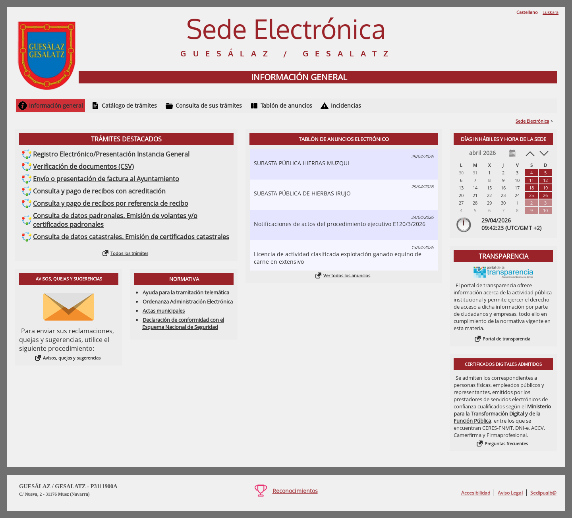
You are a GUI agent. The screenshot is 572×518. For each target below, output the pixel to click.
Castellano (527, 12)
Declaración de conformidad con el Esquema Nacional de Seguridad (183, 323)
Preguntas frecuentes (506, 443)
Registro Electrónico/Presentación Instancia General (111, 154)
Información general (56, 105)
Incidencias (346, 105)
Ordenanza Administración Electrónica (188, 301)
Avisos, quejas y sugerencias (71, 358)
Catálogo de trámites (129, 105)
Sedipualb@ (543, 492)
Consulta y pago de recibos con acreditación (99, 191)
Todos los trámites (129, 253)
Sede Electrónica (532, 121)
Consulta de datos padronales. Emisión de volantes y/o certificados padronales (115, 220)
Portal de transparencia (506, 339)
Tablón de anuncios (286, 105)
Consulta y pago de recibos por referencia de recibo (110, 203)
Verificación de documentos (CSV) (83, 166)
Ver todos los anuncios (346, 275)
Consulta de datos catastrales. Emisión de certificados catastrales (131, 236)
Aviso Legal (510, 492)
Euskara (550, 12)
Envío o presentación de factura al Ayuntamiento (106, 178)
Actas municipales (164, 310)
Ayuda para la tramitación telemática (186, 292)
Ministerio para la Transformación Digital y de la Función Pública (502, 413)
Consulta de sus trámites (209, 105)
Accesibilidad (475, 492)
